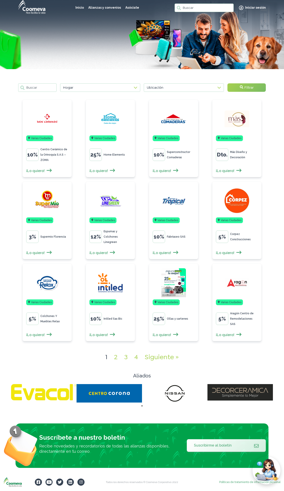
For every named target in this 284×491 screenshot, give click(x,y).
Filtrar (247, 87)
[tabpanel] (44, 392)
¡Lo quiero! (39, 171)
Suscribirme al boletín (226, 445)
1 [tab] (142, 406)
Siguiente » (162, 357)
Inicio (79, 7)
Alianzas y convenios (104, 7)
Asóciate (132, 7)
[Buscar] (204, 8)
